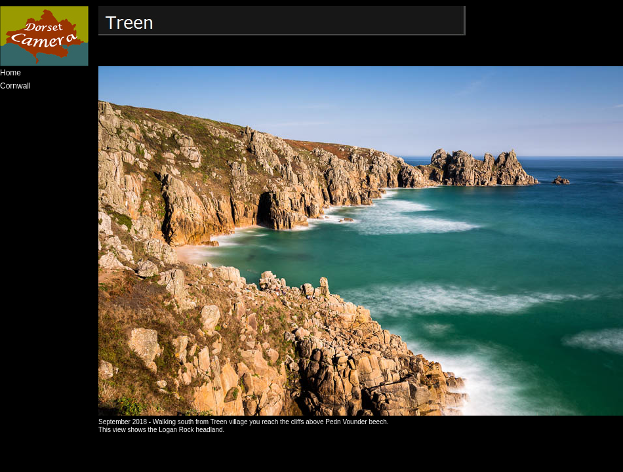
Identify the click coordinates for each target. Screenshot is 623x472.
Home (10, 72)
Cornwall (15, 85)
